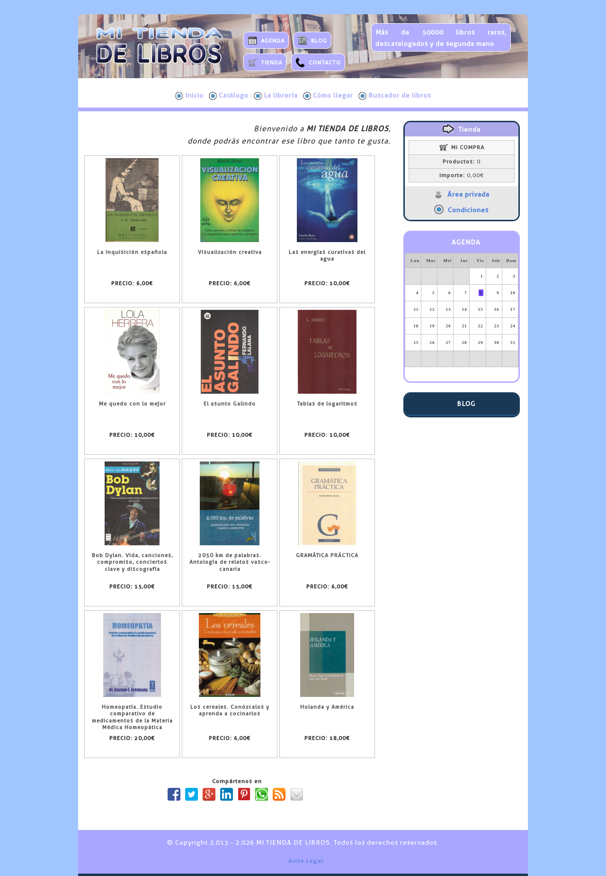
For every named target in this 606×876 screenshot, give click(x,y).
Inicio (189, 95)
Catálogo (229, 95)
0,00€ (461, 175)
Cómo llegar (328, 95)
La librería (276, 95)
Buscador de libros (394, 95)
